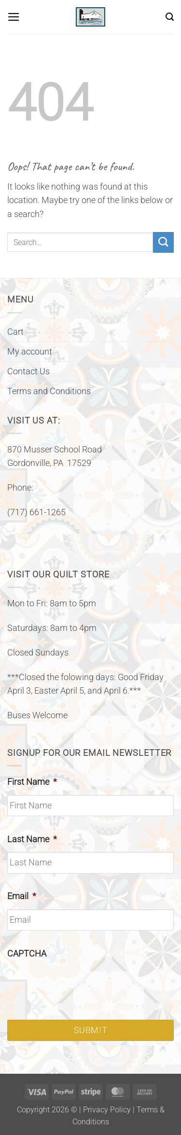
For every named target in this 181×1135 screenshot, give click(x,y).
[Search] (170, 17)
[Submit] (163, 242)
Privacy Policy (107, 1109)
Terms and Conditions (49, 391)
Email (21, 896)
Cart (15, 332)
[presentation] (80, 985)
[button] (13, 16)
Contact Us (28, 371)
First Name (32, 782)
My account (29, 351)
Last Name (32, 839)
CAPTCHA (26, 953)
